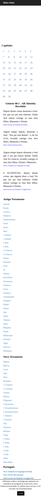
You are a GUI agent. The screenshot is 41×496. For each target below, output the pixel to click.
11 (26, 57)
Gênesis (6, 204)
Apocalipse (8, 462)
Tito (5, 423)
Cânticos (7, 285)
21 (15, 68)
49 (4, 96)
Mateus (6, 362)
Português (9, 466)
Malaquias (7, 351)
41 (26, 85)
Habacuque (8, 335)
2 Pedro (6, 443)
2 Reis (6, 246)
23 (26, 68)
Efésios (6, 396)
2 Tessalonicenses (10, 412)
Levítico (6, 212)
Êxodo (6, 208)
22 (20, 68)
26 (9, 73)
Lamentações (8, 297)
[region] (20, 23)
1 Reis (6, 243)
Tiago (5, 435)
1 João (6, 446)
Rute (5, 231)
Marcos (6, 365)
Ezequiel (6, 300)
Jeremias (6, 293)
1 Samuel (7, 235)
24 (31, 68)
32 (9, 79)
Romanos (7, 381)
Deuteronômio (9, 219)
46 (20, 90)
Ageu (5, 343)
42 (31, 85)
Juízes (5, 227)
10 (20, 57)
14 (9, 62)
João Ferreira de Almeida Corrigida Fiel (18, 478)
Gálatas (6, 392)
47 (26, 90)
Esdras (6, 258)
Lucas (5, 369)
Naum (5, 331)
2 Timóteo (7, 419)
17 (26, 62)
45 (15, 90)
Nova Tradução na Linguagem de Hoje (17, 472)
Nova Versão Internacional (13, 475)
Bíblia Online (9, 3)
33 (15, 79)
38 (9, 85)
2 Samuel (7, 239)
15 (15, 62)
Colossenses (8, 404)
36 (31, 79)
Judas (5, 458)
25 (4, 73)
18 (31, 62)
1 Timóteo (7, 416)
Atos (5, 377)
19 (4, 68)
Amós (5, 316)
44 (9, 90)
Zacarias (6, 347)
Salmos (6, 273)
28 (20, 73)
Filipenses (7, 400)
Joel (5, 312)
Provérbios (7, 277)
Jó (4, 270)
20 (9, 68)
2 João (6, 450)
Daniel (6, 304)
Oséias (6, 308)
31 (4, 79)
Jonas (5, 324)
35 (26, 79)
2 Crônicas (7, 254)
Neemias (6, 262)
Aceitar (20, 493)
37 (4, 85)
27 (15, 73)
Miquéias (7, 327)
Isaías (5, 289)
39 (15, 85)
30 (31, 73)
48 (31, 90)
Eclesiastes (7, 281)
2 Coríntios (8, 389)
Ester (5, 266)
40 (20, 85)
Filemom (7, 427)
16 (20, 62)
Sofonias (7, 339)
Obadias (6, 320)
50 (9, 96)
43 (4, 90)
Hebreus (6, 431)
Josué (5, 223)
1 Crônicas (7, 250)
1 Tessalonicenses (10, 408)
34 (20, 79)
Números (7, 216)
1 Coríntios (8, 385)
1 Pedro (6, 439)
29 (26, 73)
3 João (6, 454)
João (5, 373)
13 (4, 62)
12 (31, 57)
